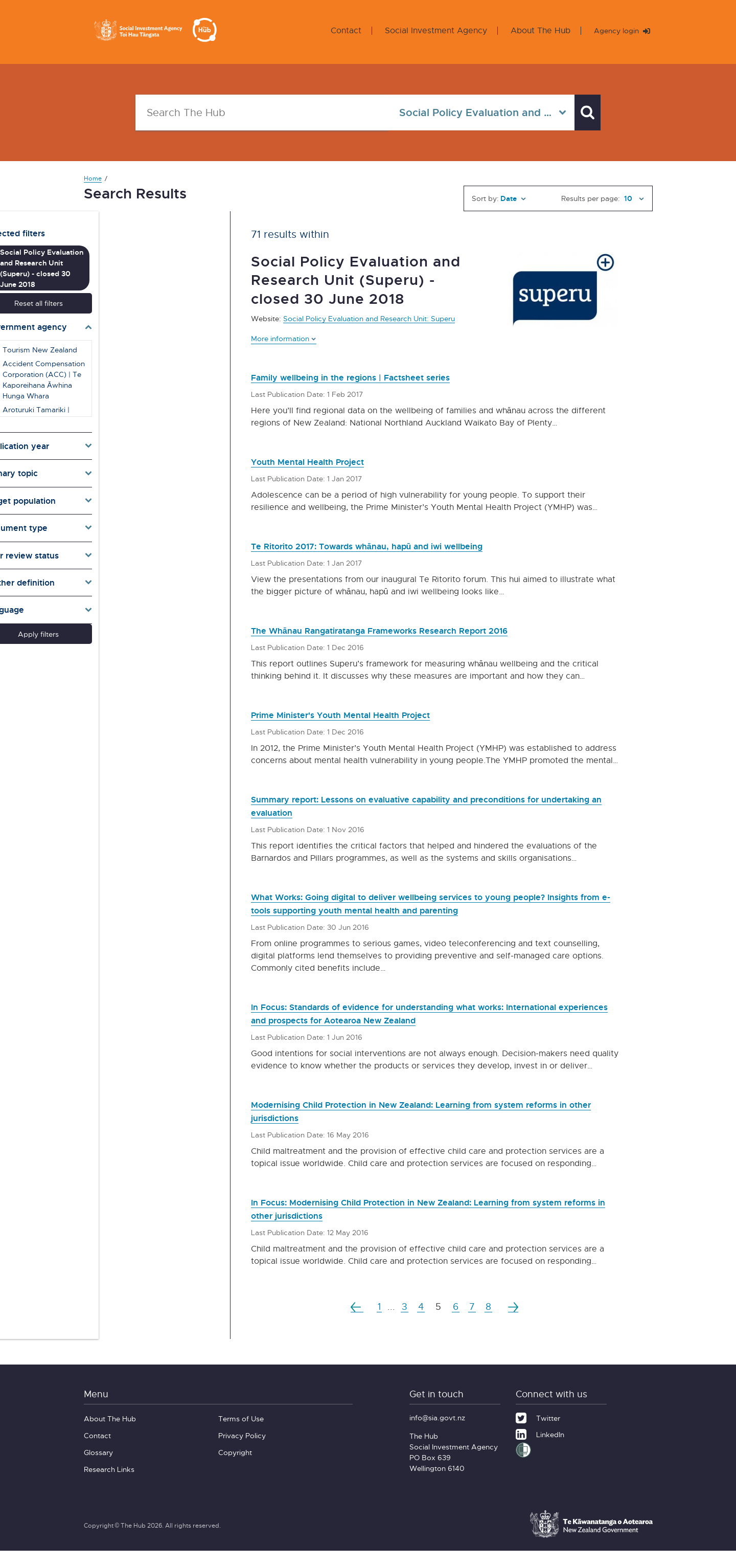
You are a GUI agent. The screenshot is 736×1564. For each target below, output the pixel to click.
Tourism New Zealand (139, 330)
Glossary (98, 1465)
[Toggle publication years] (144, 426)
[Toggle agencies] (144, 307)
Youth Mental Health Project (322, 461)
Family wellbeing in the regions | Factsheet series (374, 377)
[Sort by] (513, 198)
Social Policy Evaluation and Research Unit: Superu (369, 318)
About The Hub (532, 30)
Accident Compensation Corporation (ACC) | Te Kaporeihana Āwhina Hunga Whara (148, 360)
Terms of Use (241, 1431)
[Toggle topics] (144, 454)
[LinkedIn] (540, 1446)
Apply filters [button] (144, 614)
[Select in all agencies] (472, 112)
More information (283, 338)
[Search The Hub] (257, 112)
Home (93, 178)
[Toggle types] (144, 509)
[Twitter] (538, 1430)
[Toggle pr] (144, 536)
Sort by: (485, 198)
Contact (338, 30)
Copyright (235, 1465)
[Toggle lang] (144, 590)
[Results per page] (633, 198)
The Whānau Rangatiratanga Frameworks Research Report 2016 (412, 630)
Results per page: (590, 198)
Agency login (618, 30)
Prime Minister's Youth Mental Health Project (362, 714)
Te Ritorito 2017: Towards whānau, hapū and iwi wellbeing (397, 545)
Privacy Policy (242, 1448)
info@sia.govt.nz (437, 1430)
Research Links (109, 1482)
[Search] (583, 112)
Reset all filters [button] (144, 283)
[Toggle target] (144, 481)
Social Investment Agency (428, 30)
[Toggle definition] (144, 563)
